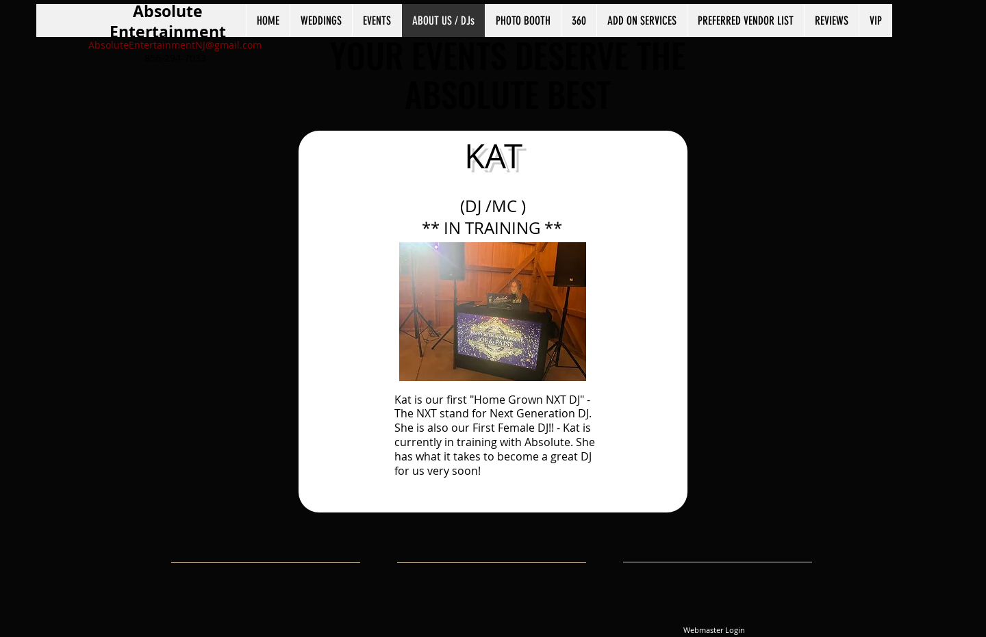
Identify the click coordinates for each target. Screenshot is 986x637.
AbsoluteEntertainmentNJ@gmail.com (175, 44)
